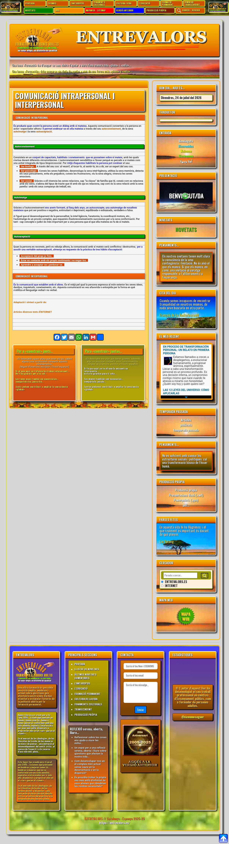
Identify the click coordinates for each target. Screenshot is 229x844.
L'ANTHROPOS (77, 3)
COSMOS (52, 3)
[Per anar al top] (223, 838)
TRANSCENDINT (83, 709)
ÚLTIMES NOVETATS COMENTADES (85, 676)
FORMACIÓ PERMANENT (167, 3)
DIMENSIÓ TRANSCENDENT (192, 3)
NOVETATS (30, 10)
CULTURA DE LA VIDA (86, 699)
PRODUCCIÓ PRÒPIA (156, 10)
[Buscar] (204, 575)
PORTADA (30, 3)
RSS (57, 10)
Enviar (140, 709)
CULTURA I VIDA (123, 3)
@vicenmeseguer (192, 717)
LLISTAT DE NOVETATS (87, 669)
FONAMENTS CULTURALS (99, 3)
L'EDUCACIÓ (144, 3)
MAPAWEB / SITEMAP (96, 10)
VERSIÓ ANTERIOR (124, 10)
